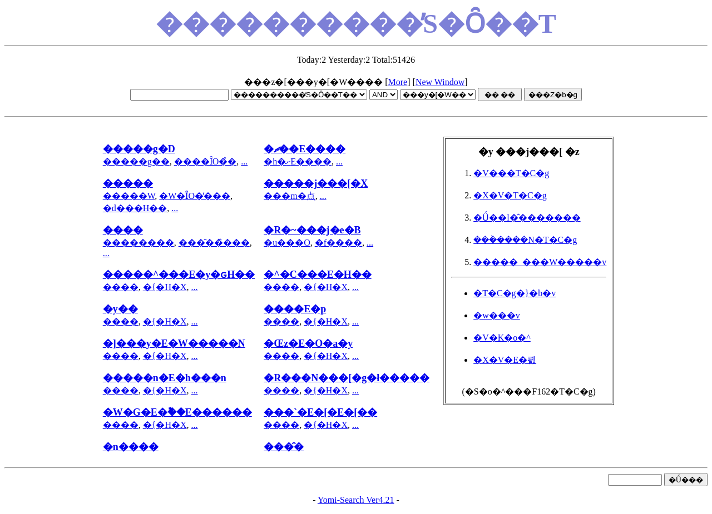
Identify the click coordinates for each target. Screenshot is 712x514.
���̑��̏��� (214, 242)
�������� (138, 242)
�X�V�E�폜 (504, 360)
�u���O (287, 242)
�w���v (496, 315)
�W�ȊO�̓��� (194, 196)
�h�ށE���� (298, 161)
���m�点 (289, 196)
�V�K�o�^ (502, 337)
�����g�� (136, 161)
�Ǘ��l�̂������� (526, 217)
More (398, 82)
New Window (440, 82)
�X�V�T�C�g (510, 195)
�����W (129, 196)
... (244, 161)
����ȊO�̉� (205, 161)
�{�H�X (165, 287)
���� (121, 287)
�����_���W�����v (539, 262)
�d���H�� (135, 208)
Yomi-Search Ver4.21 (356, 500)
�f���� (338, 242)
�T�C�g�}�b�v (514, 293)
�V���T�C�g (511, 173)
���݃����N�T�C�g (525, 239)
